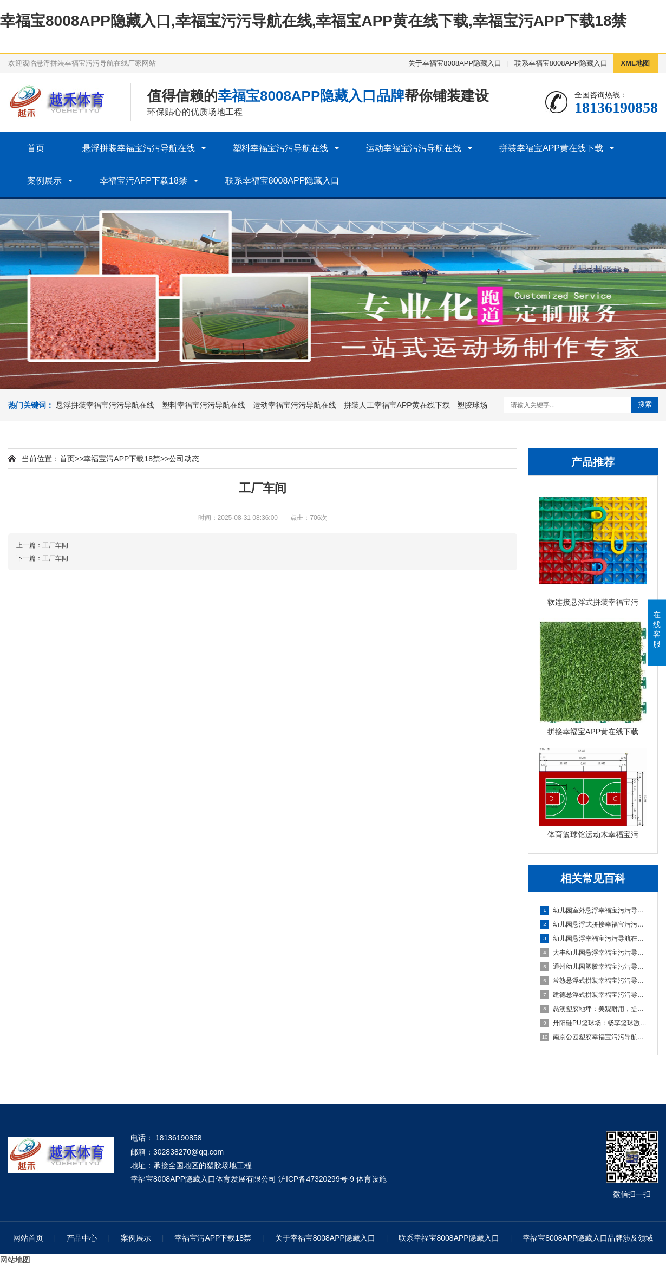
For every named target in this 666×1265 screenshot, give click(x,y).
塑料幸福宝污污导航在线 (280, 148)
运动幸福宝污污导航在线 (413, 148)
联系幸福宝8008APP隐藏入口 (561, 63)
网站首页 (28, 1238)
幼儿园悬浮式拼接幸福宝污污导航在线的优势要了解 (593, 924)
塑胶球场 (472, 405)
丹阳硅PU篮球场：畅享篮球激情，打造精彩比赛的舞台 (593, 1023)
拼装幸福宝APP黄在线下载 (551, 148)
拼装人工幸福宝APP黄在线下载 (397, 405)
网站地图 (15, 1259)
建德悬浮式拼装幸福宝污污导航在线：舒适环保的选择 (593, 994)
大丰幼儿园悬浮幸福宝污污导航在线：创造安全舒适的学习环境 (593, 952)
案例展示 (44, 180)
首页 (35, 148)
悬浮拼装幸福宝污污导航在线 (138, 148)
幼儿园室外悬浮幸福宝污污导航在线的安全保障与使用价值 (593, 910)
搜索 (645, 404)
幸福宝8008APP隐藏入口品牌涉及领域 (588, 1238)
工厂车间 (55, 545)
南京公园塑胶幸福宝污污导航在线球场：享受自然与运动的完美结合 (593, 1037)
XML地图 (635, 63)
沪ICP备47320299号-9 (316, 1179)
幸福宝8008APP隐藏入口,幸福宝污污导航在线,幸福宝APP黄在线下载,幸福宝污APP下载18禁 (313, 20)
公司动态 (184, 458)
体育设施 (371, 1179)
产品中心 (82, 1238)
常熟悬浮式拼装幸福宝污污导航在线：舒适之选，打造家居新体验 (593, 980)
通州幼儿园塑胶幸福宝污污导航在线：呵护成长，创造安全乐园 (593, 966)
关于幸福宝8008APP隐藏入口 (454, 63)
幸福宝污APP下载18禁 (143, 180)
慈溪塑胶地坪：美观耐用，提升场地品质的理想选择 (593, 1009)
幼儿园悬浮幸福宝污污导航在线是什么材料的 (593, 938)
